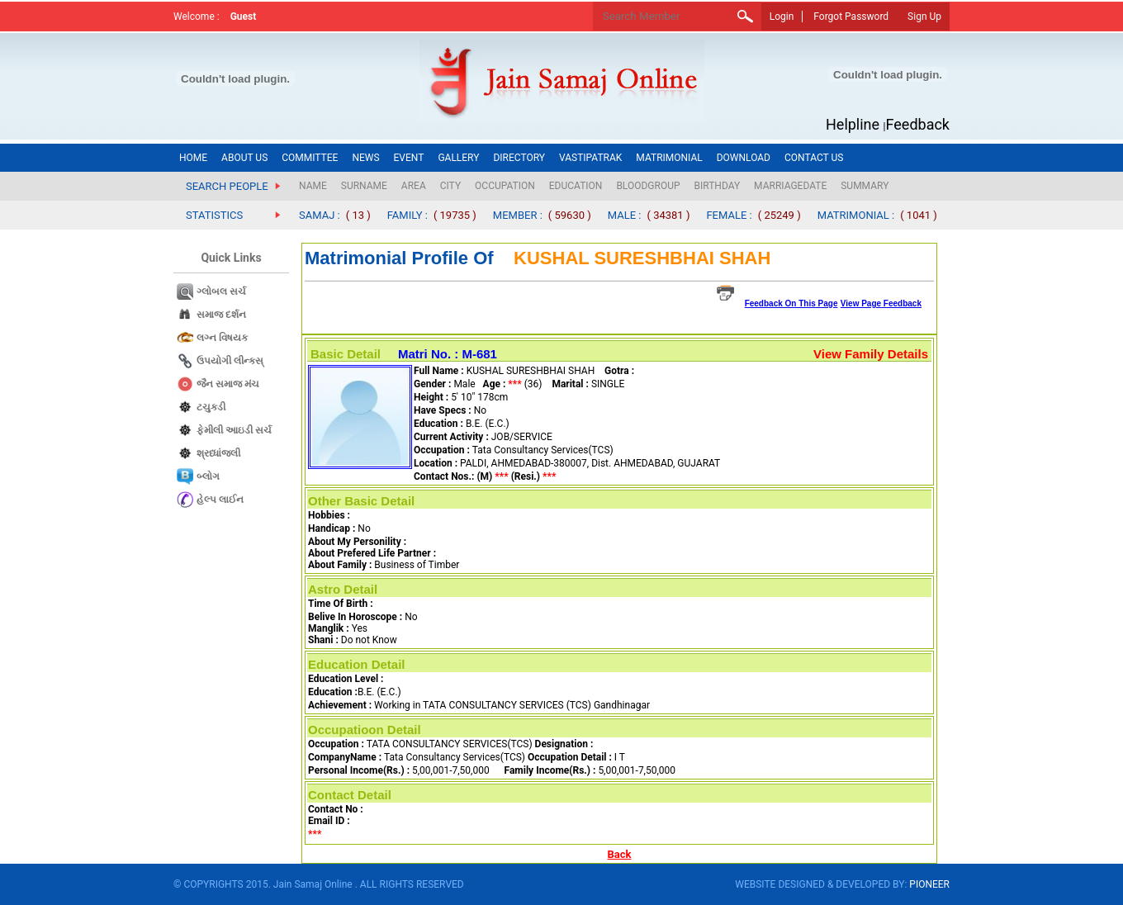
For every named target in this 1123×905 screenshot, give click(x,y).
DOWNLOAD (743, 157)
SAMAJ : (319, 215)
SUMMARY (864, 186)
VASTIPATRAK (590, 157)
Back (620, 854)
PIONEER (929, 884)
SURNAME (364, 186)
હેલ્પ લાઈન (220, 499)
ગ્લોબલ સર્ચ (221, 291)
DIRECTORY (519, 157)
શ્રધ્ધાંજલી (218, 453)
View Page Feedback (881, 303)
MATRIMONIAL (669, 157)
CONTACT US (813, 157)
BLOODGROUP (648, 186)
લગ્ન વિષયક (222, 338)
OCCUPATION (505, 186)
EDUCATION (576, 186)
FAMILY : (407, 215)
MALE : (625, 215)
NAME (313, 186)
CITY (450, 186)
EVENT (409, 157)
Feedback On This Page (791, 303)
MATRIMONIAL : (856, 215)
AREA (413, 186)
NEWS (365, 157)
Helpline (852, 124)
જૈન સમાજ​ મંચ (228, 384)
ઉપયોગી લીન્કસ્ (230, 361)
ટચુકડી (211, 407)
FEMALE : (728, 215)
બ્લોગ (208, 476)
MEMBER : (518, 215)
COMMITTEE (310, 157)
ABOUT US (244, 157)
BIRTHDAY (717, 186)
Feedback (918, 124)
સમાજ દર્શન (221, 314)
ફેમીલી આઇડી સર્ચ (234, 430)
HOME (193, 157)
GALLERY (458, 157)
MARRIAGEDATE (790, 186)
